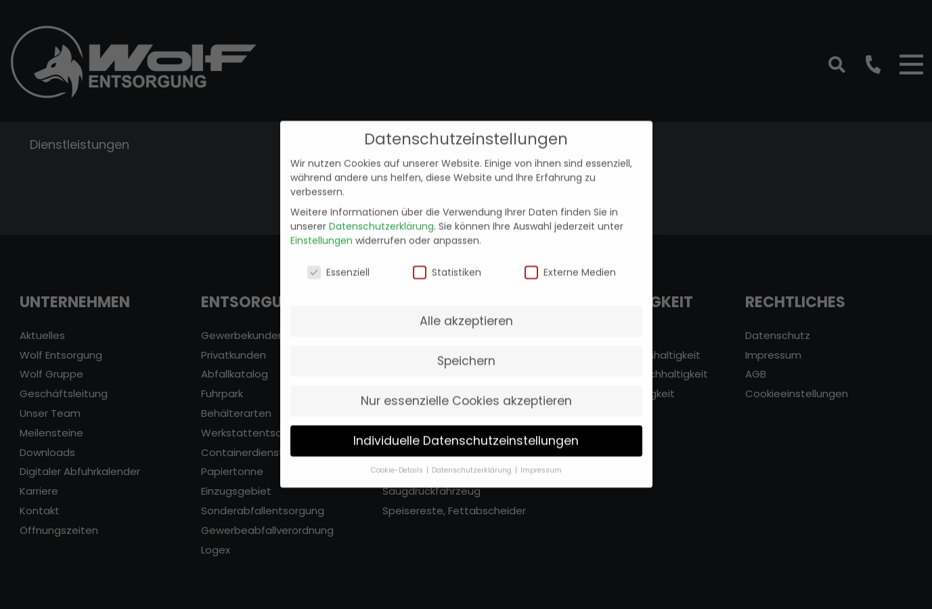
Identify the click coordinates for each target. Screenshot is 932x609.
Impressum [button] (541, 462)
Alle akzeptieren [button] (466, 312)
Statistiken (447, 264)
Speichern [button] (466, 352)
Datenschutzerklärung (381, 217)
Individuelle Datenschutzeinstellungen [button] (466, 432)
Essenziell (338, 264)
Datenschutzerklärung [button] (473, 462)
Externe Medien (570, 264)
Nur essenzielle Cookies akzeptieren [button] (466, 392)
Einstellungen (321, 231)
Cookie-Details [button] (398, 462)
